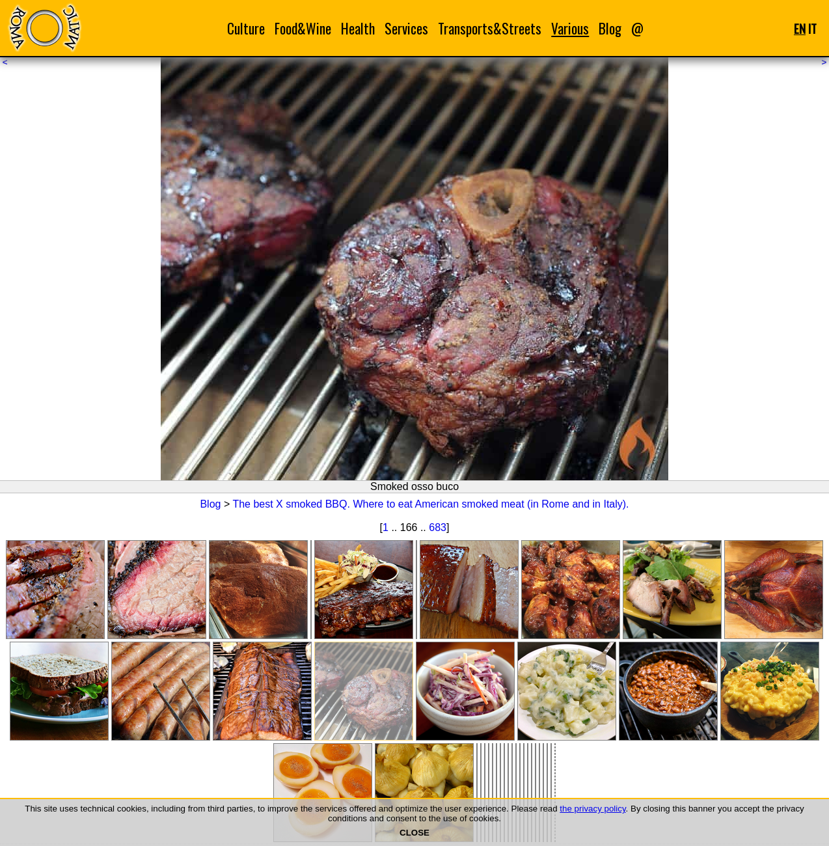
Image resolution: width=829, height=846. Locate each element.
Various (570, 28)
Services (406, 28)
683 (437, 527)
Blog (610, 28)
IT (812, 28)
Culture (246, 28)
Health (358, 28)
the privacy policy (592, 808)
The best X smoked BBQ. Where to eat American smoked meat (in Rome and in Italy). (430, 504)
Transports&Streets (489, 28)
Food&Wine (303, 28)
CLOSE (414, 833)
